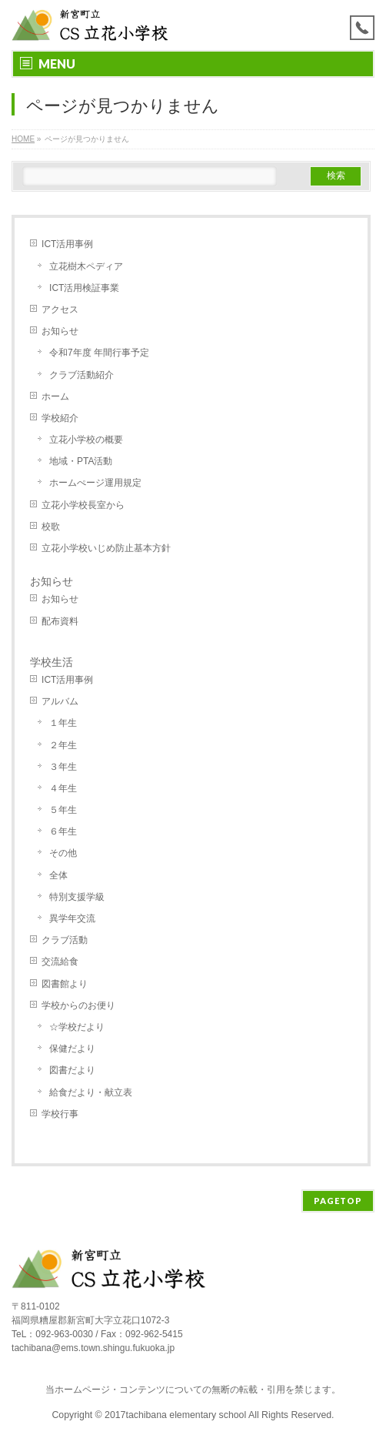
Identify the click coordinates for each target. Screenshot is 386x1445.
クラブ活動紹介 (81, 375)
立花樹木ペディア (86, 266)
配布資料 (60, 621)
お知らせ (60, 331)
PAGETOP (338, 1201)
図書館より (65, 983)
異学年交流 (72, 918)
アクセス (60, 309)
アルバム (60, 701)
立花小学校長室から (83, 505)
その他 (63, 853)
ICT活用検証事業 (84, 288)
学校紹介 (60, 418)
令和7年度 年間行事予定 (99, 352)
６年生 (63, 831)
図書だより (72, 1070)
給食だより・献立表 (90, 1092)
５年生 (63, 809)
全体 (58, 875)
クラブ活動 (65, 940)
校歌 (51, 526)
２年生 (63, 745)
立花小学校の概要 (86, 439)
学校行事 (60, 1114)
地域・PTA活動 (80, 461)
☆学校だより (77, 1027)
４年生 (63, 788)
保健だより (72, 1048)
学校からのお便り (78, 1005)
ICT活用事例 (67, 244)
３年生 (63, 766)
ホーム (55, 396)
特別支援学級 (77, 896)
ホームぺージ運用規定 (95, 482)
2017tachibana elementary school (176, 1415)
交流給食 (60, 961)
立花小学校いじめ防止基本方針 (106, 548)
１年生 (63, 722)
